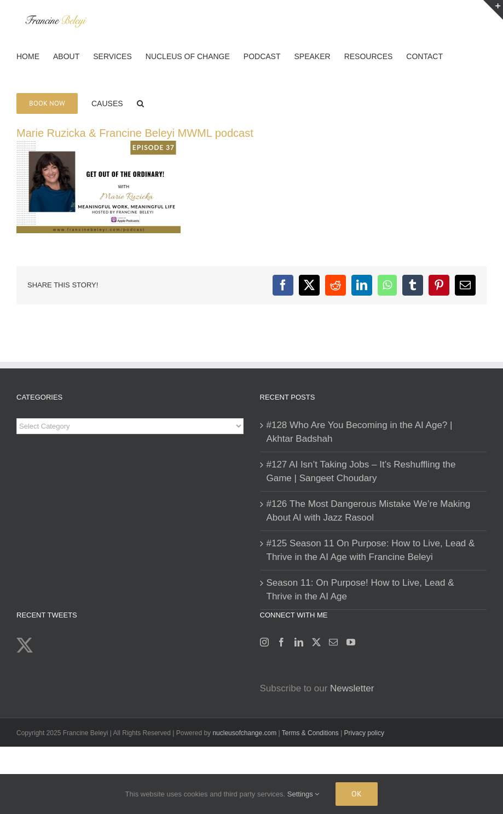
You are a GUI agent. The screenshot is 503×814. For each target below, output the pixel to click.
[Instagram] (264, 642)
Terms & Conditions (311, 733)
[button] (140, 102)
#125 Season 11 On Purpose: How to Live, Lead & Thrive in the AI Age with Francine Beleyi (371, 550)
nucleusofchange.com (244, 733)
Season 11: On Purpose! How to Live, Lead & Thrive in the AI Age (360, 590)
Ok (356, 794)
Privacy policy (364, 733)
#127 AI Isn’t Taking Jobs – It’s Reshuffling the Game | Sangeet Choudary (361, 471)
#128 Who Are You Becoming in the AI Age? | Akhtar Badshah (360, 432)
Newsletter (352, 688)
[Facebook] (281, 642)
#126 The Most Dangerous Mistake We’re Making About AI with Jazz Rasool (369, 511)
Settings (303, 794)
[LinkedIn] (298, 642)
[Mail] (333, 642)
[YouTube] (350, 642)
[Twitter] (316, 642)
